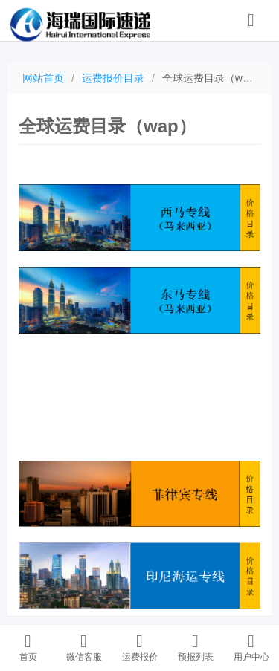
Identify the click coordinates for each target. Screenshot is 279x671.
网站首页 (43, 78)
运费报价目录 (113, 78)
